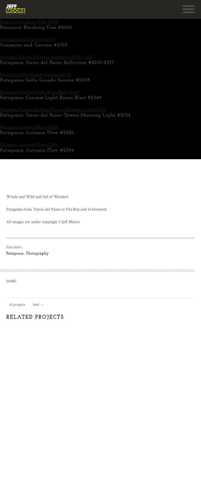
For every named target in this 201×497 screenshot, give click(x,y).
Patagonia (15, 254)
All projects (17, 305)
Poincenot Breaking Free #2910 (29, 22)
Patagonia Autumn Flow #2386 (29, 127)
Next (38, 305)
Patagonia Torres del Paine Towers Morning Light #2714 (53, 110)
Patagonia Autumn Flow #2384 (29, 145)
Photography (37, 254)
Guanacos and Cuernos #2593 (27, 39)
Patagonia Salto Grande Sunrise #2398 (35, 74)
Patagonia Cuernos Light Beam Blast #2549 (40, 92)
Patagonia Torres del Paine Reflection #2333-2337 (46, 57)
